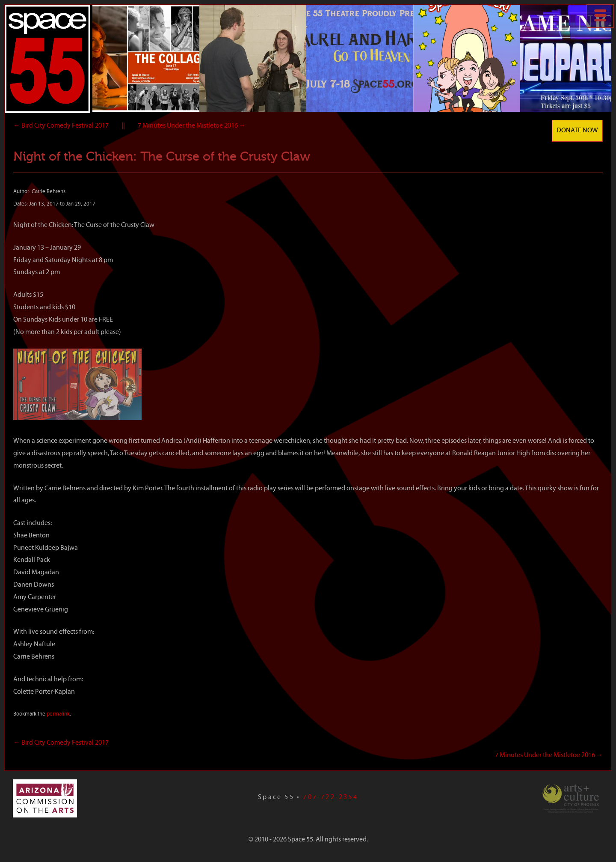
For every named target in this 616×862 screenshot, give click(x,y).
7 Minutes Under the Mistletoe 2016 (192, 125)
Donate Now (577, 130)
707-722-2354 (330, 797)
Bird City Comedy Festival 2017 (61, 125)
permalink (58, 714)
